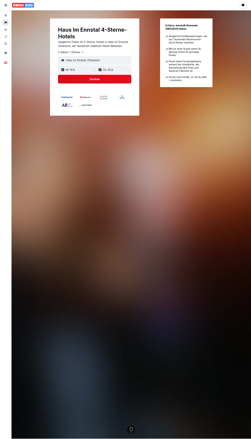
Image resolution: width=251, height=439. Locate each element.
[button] (5, 5)
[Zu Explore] (5, 43)
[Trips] (5, 53)
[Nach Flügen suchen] (5, 15)
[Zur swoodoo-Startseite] (23, 5)
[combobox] (71, 52)
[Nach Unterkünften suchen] (5, 22)
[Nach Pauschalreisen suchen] (5, 36)
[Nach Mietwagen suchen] (5, 29)
